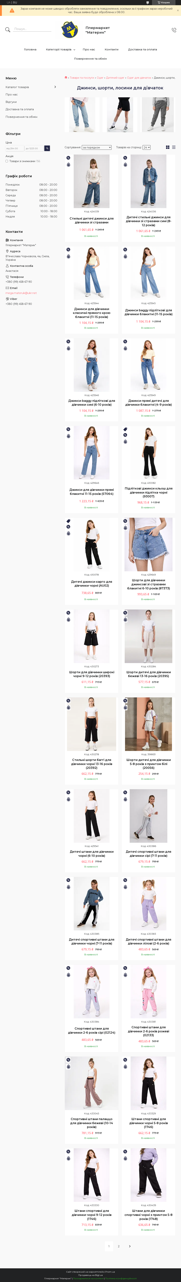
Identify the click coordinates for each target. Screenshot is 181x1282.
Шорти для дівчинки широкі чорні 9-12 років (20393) (91, 674)
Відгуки (11, 102)
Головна (30, 49)
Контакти (112, 49)
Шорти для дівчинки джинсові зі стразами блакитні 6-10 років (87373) (148, 584)
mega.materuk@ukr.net (21, 293)
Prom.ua (110, 1271)
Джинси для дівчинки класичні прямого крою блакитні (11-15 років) (91, 313)
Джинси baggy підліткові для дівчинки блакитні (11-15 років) (148, 312)
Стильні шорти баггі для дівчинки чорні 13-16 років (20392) (91, 764)
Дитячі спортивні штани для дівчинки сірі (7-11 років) (148, 853)
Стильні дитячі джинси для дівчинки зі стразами (92, 220)
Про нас (89, 49)
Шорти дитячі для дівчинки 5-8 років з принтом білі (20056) (148, 764)
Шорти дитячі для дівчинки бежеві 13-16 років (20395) (148, 674)
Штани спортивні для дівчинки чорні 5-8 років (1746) (148, 1123)
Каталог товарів (17, 87)
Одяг (100, 77)
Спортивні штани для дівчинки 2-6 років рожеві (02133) (148, 1031)
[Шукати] (8, 30)
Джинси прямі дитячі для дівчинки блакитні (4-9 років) (148, 403)
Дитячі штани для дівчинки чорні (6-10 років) (92, 853)
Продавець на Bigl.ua (90, 1275)
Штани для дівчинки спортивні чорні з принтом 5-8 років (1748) (148, 1215)
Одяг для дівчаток (139, 77)
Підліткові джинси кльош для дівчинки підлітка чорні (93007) (149, 492)
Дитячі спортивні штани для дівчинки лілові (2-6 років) (148, 941)
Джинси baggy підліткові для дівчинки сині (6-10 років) (91, 403)
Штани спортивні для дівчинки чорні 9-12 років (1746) (92, 1215)
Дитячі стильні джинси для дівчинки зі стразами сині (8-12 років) (148, 221)
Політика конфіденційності (121, 1278)
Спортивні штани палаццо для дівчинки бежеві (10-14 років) (91, 1123)
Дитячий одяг (115, 77)
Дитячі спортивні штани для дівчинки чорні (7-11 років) (91, 941)
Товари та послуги (82, 77)
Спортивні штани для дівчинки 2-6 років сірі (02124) (91, 1030)
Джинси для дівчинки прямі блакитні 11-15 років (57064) (91, 492)
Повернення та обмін (90, 58)
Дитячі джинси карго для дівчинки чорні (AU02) (91, 584)
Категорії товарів (58, 49)
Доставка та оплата (142, 49)
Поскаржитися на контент (88, 1278)
